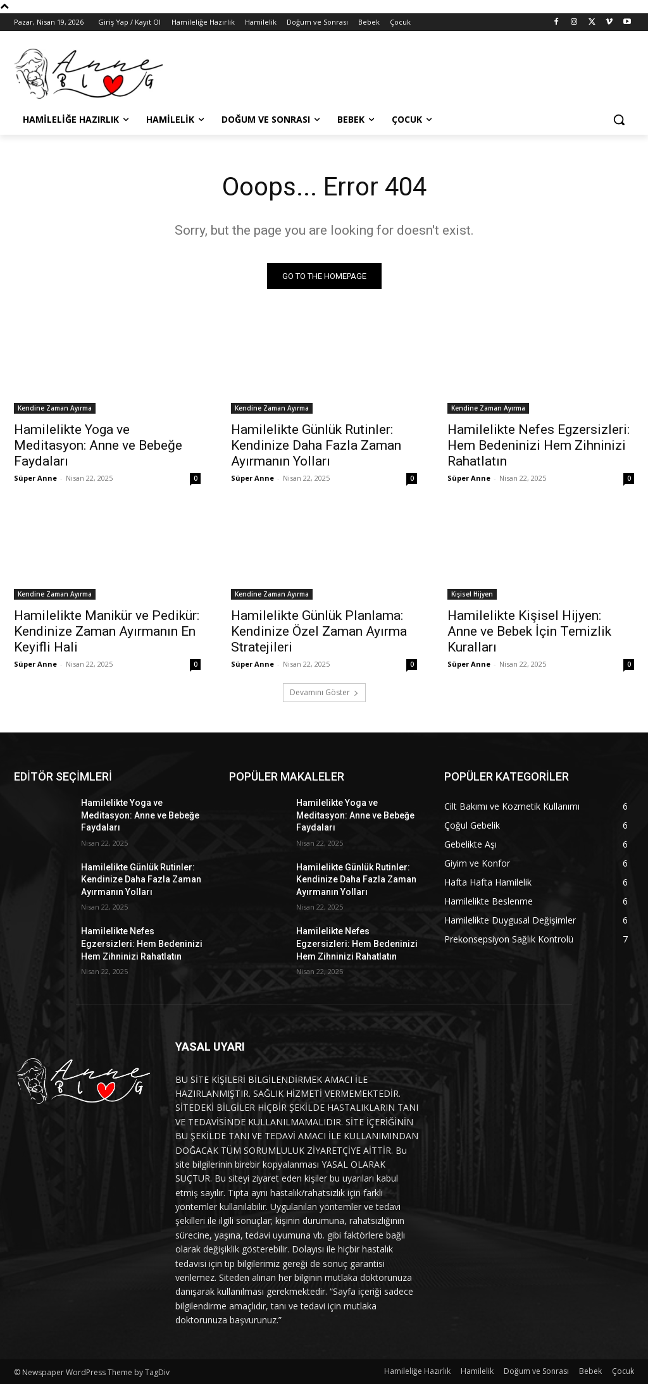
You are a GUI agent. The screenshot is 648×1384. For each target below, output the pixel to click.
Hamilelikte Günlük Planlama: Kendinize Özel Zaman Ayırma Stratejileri (319, 632)
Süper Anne (35, 478)
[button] (619, 119)
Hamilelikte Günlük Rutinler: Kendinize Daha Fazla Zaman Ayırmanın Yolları (316, 446)
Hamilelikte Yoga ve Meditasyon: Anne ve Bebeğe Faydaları (98, 446)
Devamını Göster (324, 692)
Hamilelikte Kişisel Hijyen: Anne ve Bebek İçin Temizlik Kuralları (529, 632)
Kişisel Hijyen (472, 594)
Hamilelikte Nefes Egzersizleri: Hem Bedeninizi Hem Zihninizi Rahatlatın (538, 446)
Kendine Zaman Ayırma (55, 408)
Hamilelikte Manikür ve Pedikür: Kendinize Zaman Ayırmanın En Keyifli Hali (106, 632)
